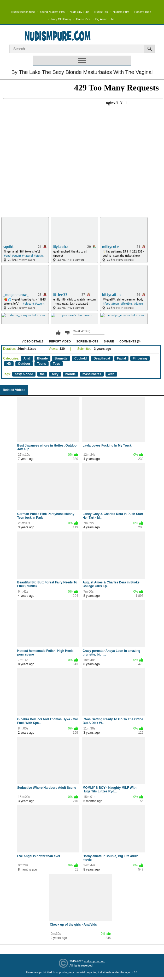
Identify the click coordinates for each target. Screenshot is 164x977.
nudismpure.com (94, 961)
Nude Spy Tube (79, 11)
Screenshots (87, 341)
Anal (27, 358)
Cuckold (80, 358)
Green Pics (83, 19)
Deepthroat (101, 358)
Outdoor (24, 364)
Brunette (61, 358)
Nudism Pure (121, 11)
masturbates (92, 374)
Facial (121, 358)
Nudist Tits (101, 11)
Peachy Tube (142, 11)
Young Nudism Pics (52, 11)
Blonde (42, 358)
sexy (54, 374)
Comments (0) (129, 341)
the (42, 374)
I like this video (58, 332)
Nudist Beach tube (23, 11)
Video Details (33, 341)
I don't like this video (67, 332)
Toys (56, 364)
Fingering (140, 358)
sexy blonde (24, 374)
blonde (70, 374)
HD (9, 364)
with (111, 374)
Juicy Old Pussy (61, 19)
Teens (41, 364)
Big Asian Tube (104, 19)
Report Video (60, 341)
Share (109, 341)
